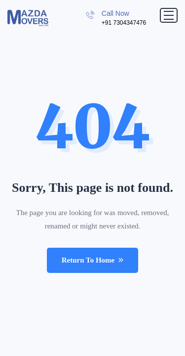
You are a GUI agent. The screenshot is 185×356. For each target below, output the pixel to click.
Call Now (115, 13)
